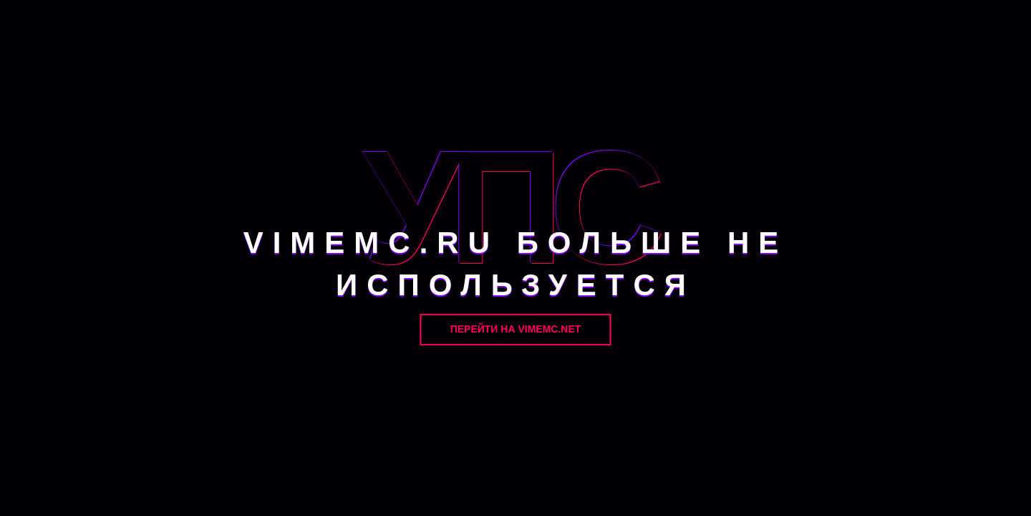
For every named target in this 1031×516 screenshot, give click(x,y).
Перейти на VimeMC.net (515, 329)
